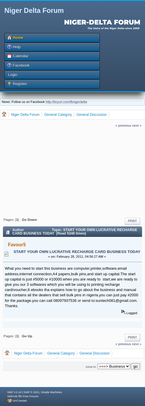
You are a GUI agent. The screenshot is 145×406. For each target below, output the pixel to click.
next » (136, 125)
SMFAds (12, 396)
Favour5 (17, 244)
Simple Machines (51, 392)
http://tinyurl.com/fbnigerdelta (66, 102)
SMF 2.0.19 (14, 392)
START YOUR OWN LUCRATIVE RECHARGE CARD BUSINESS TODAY (76, 252)
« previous (123, 125)
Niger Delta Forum (34, 10)
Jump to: (91, 366)
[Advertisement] (72, 172)
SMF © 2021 (32, 392)
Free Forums (30, 396)
